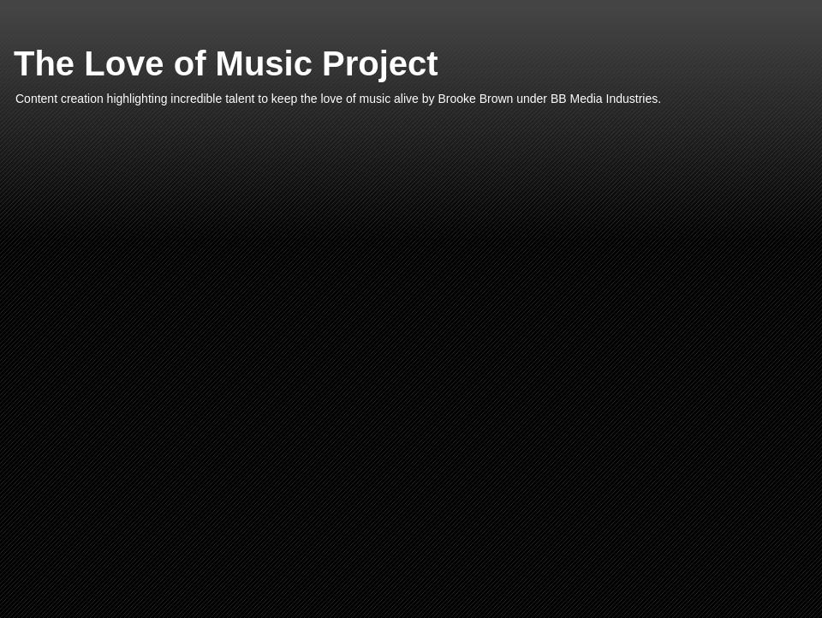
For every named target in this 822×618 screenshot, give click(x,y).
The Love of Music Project (226, 63)
